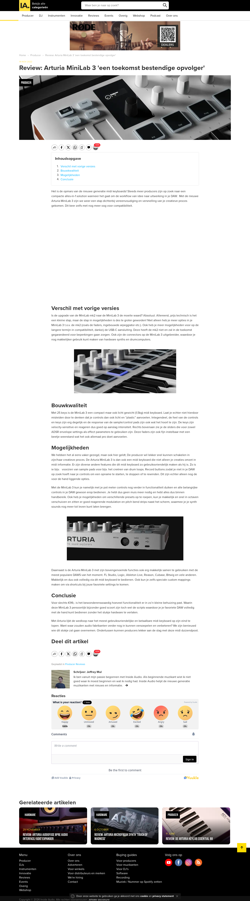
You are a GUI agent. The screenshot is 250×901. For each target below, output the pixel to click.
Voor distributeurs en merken (86, 871)
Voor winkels (76, 867)
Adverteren (75, 862)
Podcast (155, 16)
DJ (41, 16)
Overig (123, 16)
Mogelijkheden (70, 175)
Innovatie (77, 16)
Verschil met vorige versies (78, 166)
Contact (73, 879)
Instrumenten (56, 16)
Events (109, 16)
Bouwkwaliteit (70, 171)
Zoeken (165, 5)
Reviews (93, 16)
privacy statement (163, 896)
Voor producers (126, 858)
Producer (28, 16)
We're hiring (75, 875)
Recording (123, 875)
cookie (144, 896)
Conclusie (67, 179)
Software (122, 871)
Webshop (139, 16)
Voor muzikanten (127, 862)
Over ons (172, 16)
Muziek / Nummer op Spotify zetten (139, 879)
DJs (21, 862)
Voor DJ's (122, 867)
